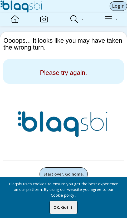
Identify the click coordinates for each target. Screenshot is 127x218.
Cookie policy (62, 195)
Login (118, 6)
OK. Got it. (63, 207)
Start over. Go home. (63, 174)
